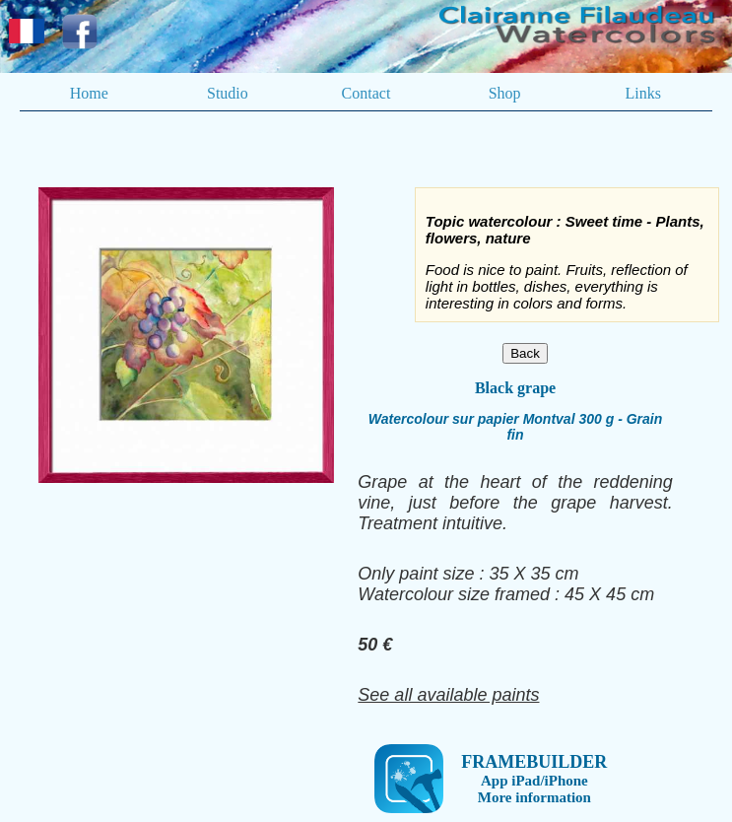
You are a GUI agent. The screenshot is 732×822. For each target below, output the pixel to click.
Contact (366, 93)
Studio (227, 93)
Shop (505, 93)
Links (642, 93)
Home (89, 93)
